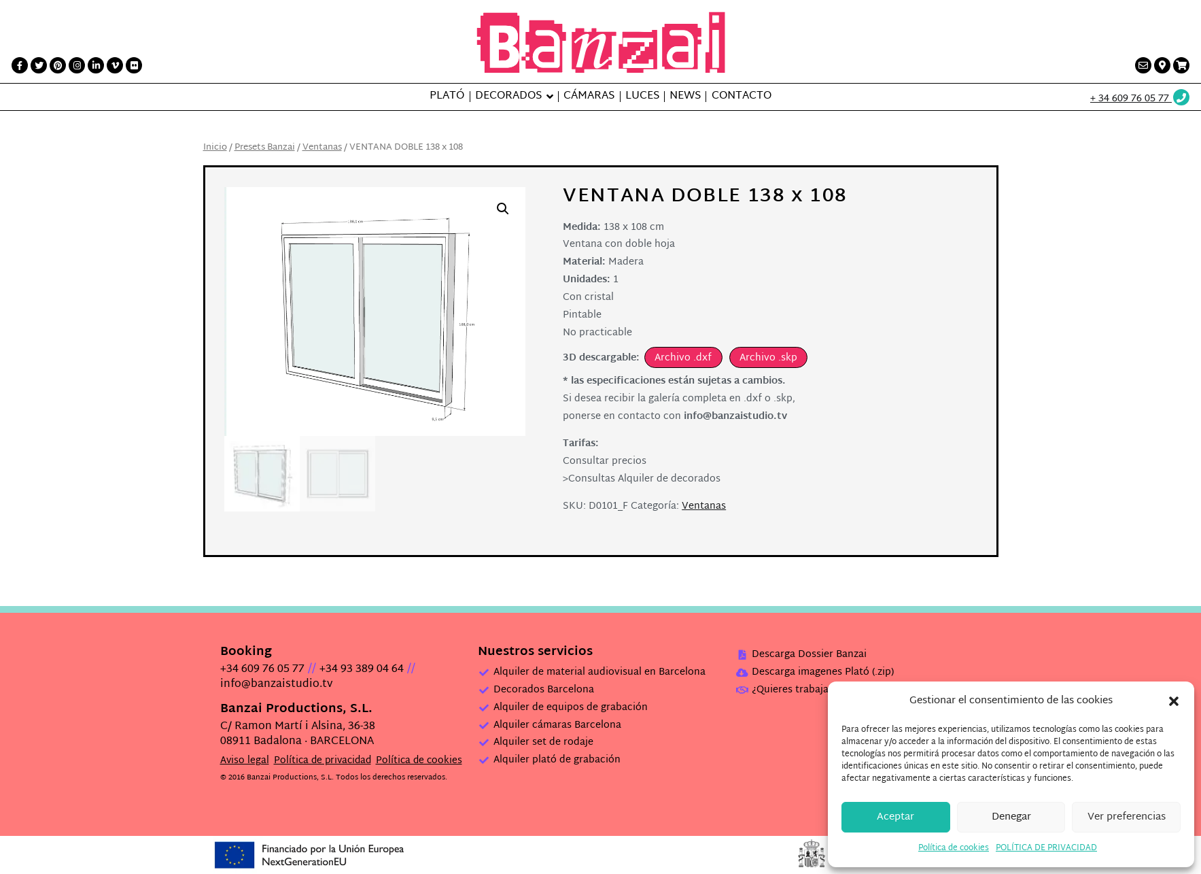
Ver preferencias (1126, 817)
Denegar (1011, 817)
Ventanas (322, 147)
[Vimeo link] (115, 65)
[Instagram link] (77, 65)
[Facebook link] (20, 65)
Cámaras (588, 96)
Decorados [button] (508, 96)
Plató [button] (447, 96)
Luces (642, 96)
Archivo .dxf (683, 358)
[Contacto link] (1143, 65)
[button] (1174, 701)
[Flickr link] (134, 65)
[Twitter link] (39, 65)
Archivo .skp (768, 358)
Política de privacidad (322, 760)
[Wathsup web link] (1140, 99)
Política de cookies (953, 848)
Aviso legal (244, 760)
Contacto (741, 96)
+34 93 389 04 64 (361, 669)
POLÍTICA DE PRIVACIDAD (1046, 848)
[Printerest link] (58, 65)
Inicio (215, 147)
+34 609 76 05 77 (262, 669)
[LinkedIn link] (96, 65)
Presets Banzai (264, 147)
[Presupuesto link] (1181, 65)
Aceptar (895, 817)
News (685, 96)
